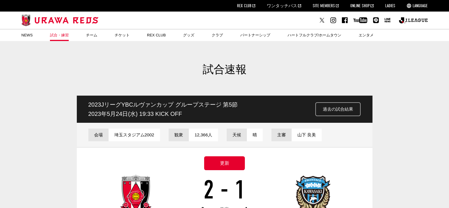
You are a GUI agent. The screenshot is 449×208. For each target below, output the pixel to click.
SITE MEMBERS (324, 5)
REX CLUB (244, 5)
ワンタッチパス (282, 5)
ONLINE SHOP (360, 5)
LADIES (390, 5)
